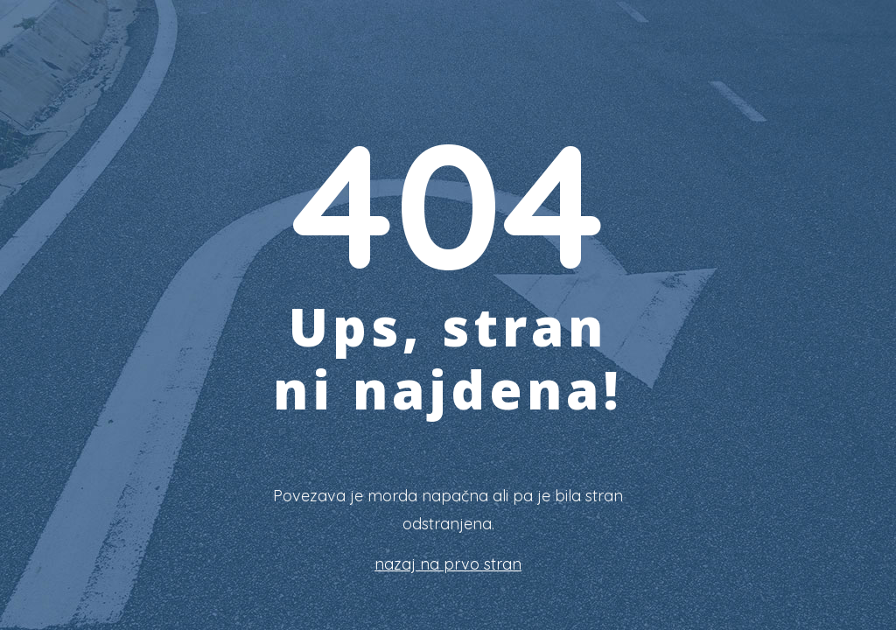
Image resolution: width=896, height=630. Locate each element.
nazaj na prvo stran (448, 564)
